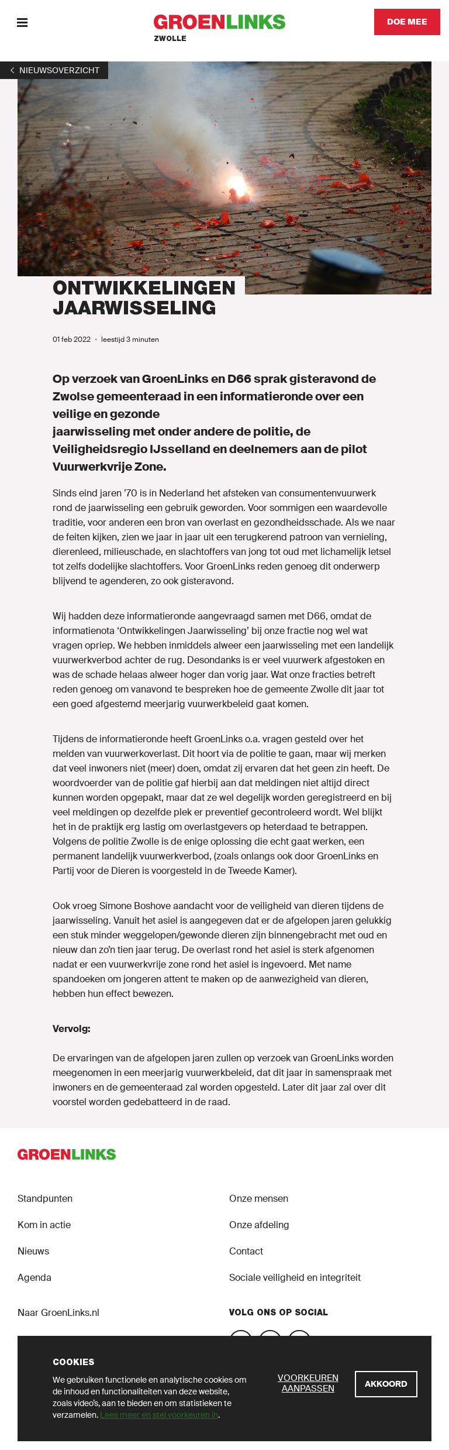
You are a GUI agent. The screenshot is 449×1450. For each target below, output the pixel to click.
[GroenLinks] (225, 22)
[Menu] (22, 22)
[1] (54, 70)
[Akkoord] (386, 1384)
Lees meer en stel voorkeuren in (159, 1415)
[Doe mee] (407, 22)
